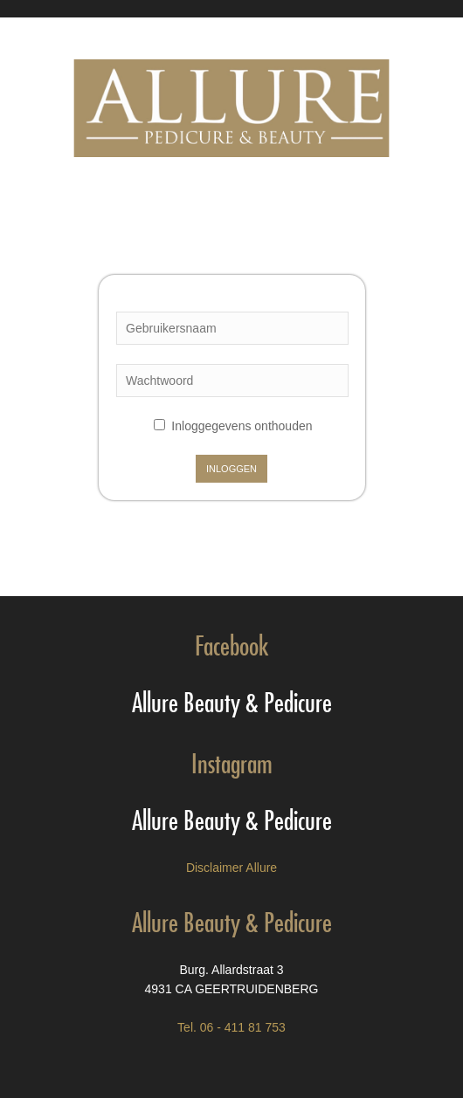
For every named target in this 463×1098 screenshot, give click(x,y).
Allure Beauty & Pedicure (232, 698)
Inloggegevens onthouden (233, 426)
